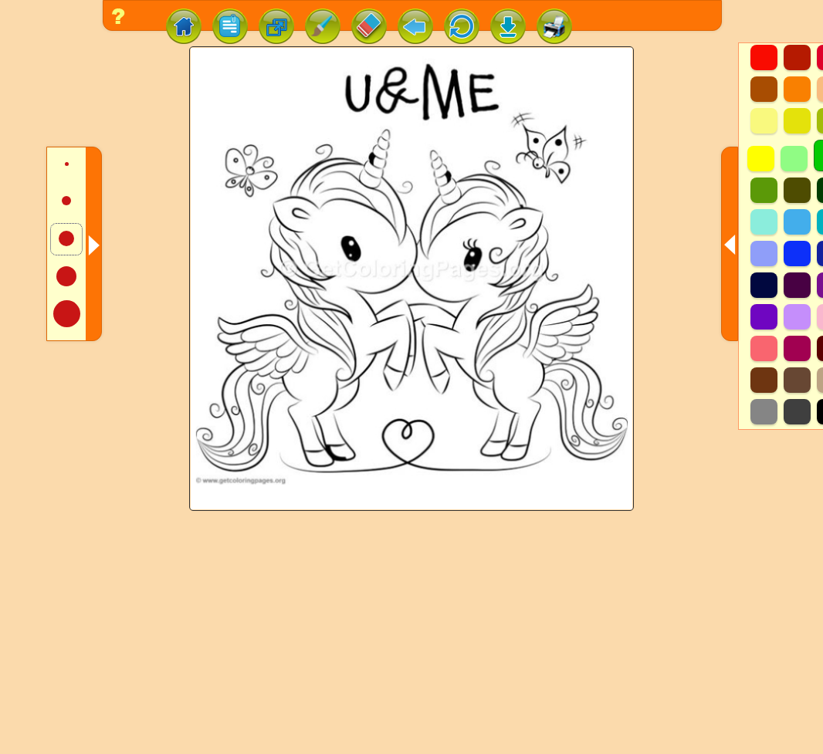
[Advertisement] (411, 643)
